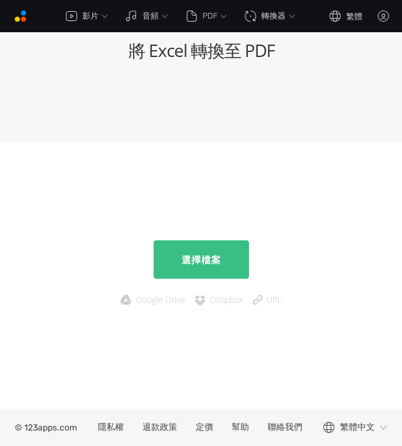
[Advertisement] (201, 105)
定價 (204, 427)
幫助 (240, 427)
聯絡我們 (285, 427)
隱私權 (111, 427)
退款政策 (159, 427)
